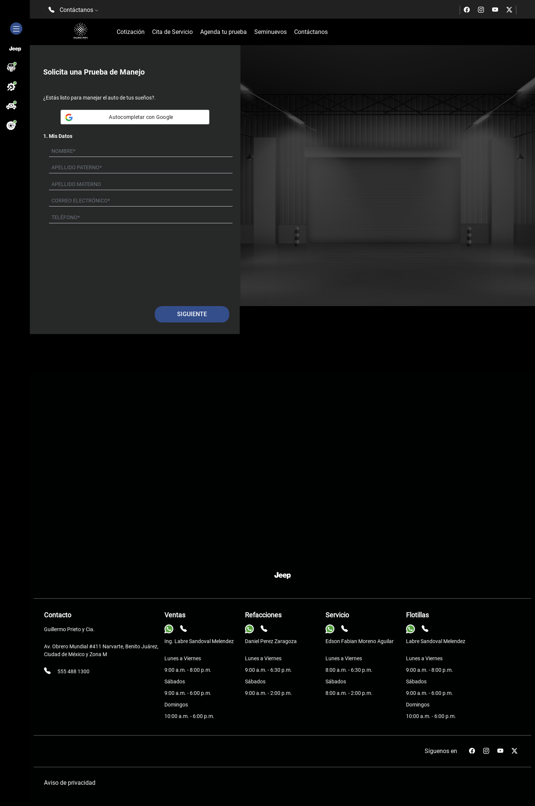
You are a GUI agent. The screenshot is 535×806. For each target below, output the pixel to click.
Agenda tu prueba (223, 31)
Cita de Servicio (172, 31)
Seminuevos (270, 31)
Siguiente (192, 314)
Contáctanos (311, 31)
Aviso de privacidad (69, 782)
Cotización (131, 31)
